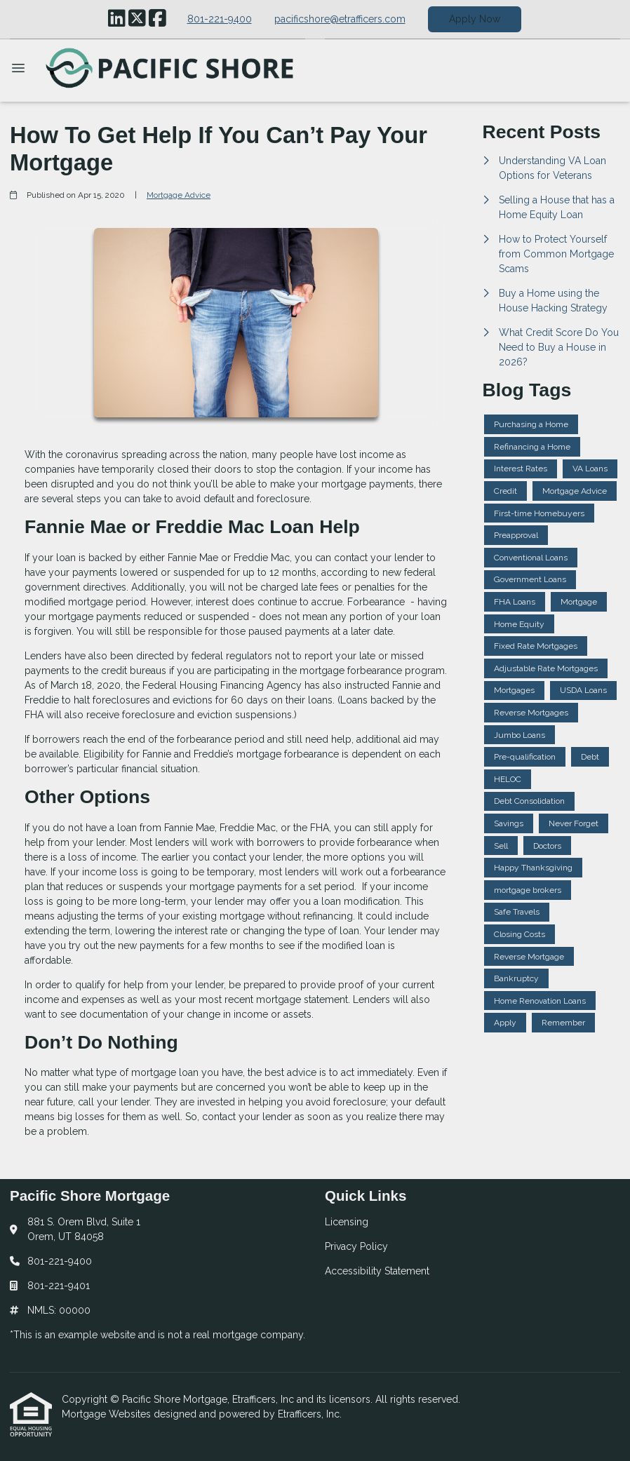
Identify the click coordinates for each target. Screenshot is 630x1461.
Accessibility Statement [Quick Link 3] (377, 1271)
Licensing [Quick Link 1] (346, 1221)
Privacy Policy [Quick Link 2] (356, 1246)
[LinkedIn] (117, 18)
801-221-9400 (219, 19)
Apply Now (474, 19)
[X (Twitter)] (137, 18)
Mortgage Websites (108, 1414)
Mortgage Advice (178, 195)
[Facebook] (157, 18)
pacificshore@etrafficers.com (340, 19)
